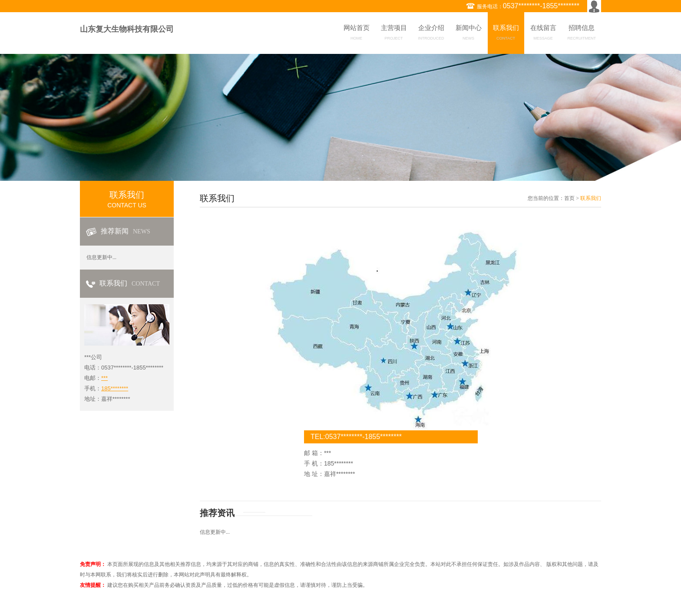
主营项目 (394, 33)
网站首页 (357, 33)
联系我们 (506, 33)
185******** (114, 388)
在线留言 (543, 33)
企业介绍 (431, 33)
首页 (569, 198)
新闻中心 (469, 33)
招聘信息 (582, 33)
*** (104, 378)
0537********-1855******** (541, 6)
